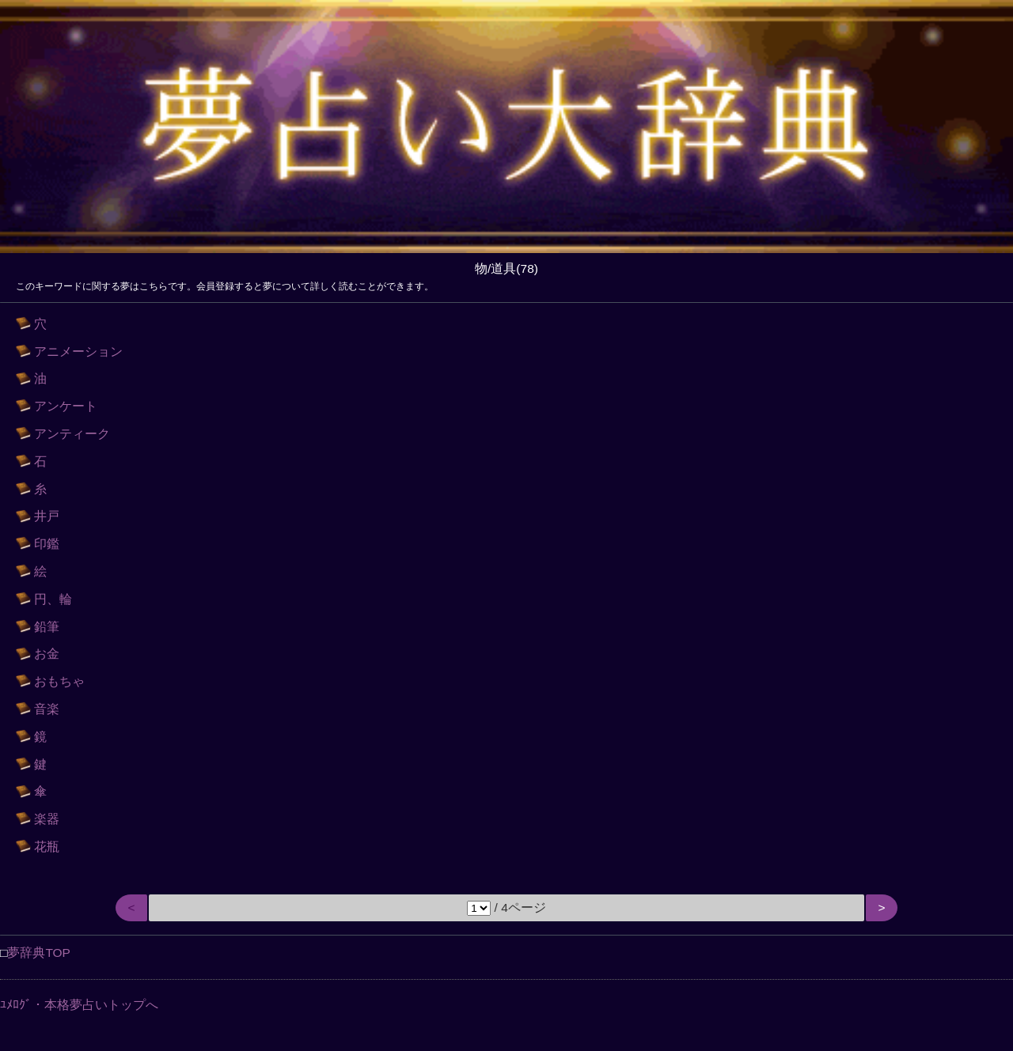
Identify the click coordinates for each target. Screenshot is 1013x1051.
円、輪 (53, 599)
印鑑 (46, 543)
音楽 (46, 709)
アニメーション (78, 351)
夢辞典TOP (38, 952)
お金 (46, 653)
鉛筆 (46, 626)
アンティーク (72, 433)
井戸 (46, 516)
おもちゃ (59, 681)
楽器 (46, 819)
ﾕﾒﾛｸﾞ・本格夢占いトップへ (79, 1004)
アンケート (65, 406)
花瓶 (46, 846)
